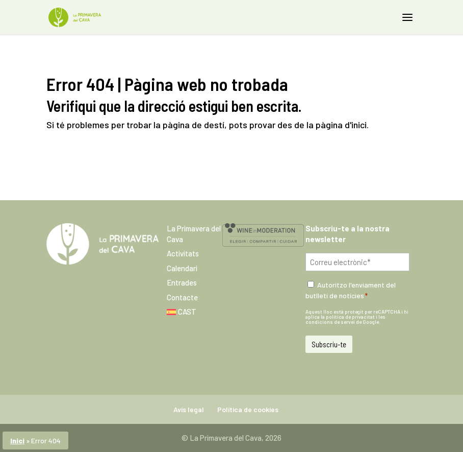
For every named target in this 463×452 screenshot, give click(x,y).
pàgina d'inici (341, 124)
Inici (17, 440)
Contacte (182, 297)
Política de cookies (247, 409)
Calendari (182, 268)
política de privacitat (350, 317)
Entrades (182, 282)
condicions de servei (330, 322)
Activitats (183, 253)
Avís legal (188, 409)
